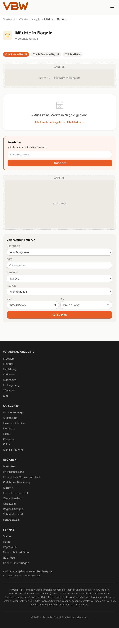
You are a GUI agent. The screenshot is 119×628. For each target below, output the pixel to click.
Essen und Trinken (14, 423)
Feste (6, 433)
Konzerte (8, 439)
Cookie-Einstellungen (16, 563)
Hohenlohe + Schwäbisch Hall (21, 477)
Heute (6, 541)
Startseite (9, 19)
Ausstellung (10, 417)
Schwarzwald (11, 519)
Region (11, 285)
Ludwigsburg (11, 385)
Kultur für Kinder (13, 449)
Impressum (10, 547)
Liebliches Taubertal (15, 493)
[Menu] (112, 6)
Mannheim (9, 379)
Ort (9, 259)
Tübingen (9, 390)
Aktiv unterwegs (13, 412)
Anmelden (60, 163)
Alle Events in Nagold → (49, 122)
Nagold (35, 19)
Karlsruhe (9, 374)
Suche (7, 536)
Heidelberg (10, 369)
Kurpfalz (8, 487)
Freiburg (8, 363)
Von (9, 298)
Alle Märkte (72, 54)
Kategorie (13, 246)
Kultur (6, 444)
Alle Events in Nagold (46, 54)
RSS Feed (9, 557)
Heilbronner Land (13, 471)
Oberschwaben (12, 498)
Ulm (5, 395)
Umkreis (12, 272)
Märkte (23, 19)
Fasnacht (8, 428)
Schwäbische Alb (13, 514)
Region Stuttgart (13, 509)
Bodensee (9, 466)
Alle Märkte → (76, 122)
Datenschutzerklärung (16, 552)
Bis (62, 298)
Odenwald (9, 503)
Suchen (59, 314)
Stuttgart (8, 358)
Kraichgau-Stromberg (16, 482)
